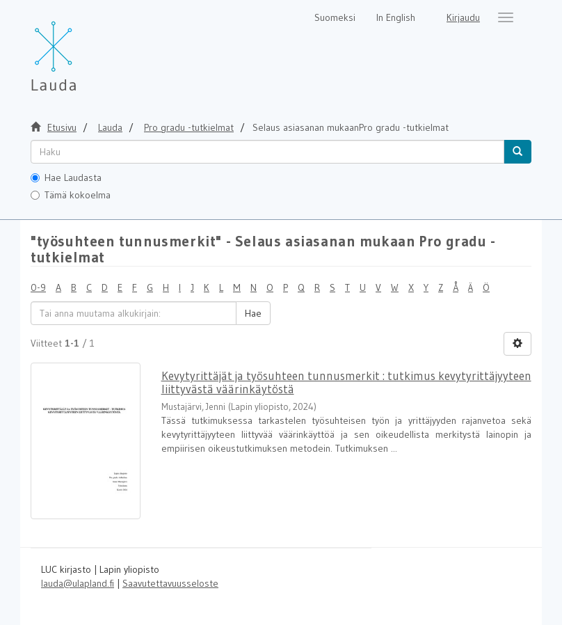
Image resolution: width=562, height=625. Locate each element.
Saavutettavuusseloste (170, 583)
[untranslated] (267, 152)
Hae (253, 313)
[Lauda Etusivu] (82, 48)
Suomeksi (334, 17)
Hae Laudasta (66, 177)
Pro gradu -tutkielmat (189, 127)
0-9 (38, 287)
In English (395, 17)
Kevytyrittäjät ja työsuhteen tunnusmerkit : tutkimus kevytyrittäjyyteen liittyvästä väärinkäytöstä (346, 382)
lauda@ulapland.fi (77, 583)
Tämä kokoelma (71, 195)
